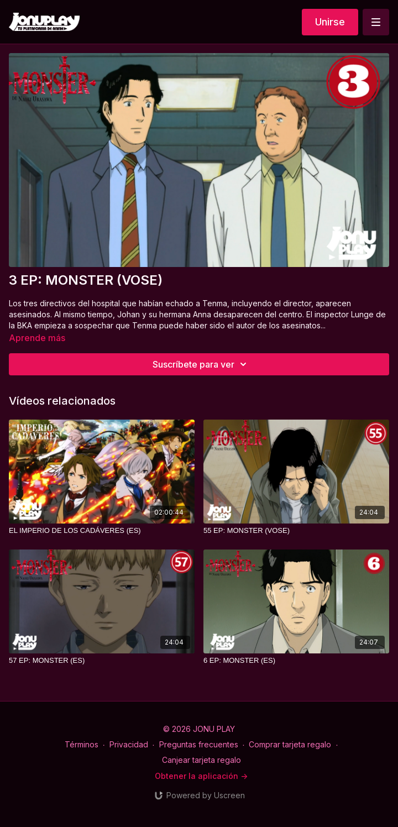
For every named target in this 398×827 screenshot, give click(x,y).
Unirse (330, 22)
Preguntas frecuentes (198, 744)
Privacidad (128, 744)
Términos (81, 744)
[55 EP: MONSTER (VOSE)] (296, 530)
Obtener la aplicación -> (201, 776)
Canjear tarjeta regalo (201, 760)
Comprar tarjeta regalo (290, 744)
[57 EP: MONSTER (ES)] (102, 660)
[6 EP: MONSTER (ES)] (296, 660)
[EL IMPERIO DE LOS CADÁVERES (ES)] (102, 530)
